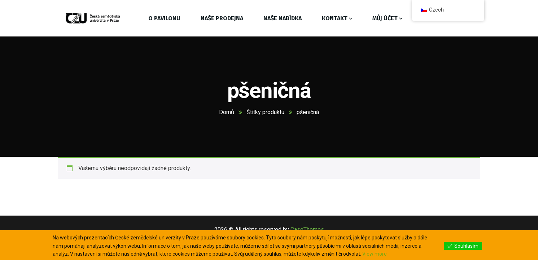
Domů (226, 112)
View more (374, 254)
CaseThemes (307, 229)
